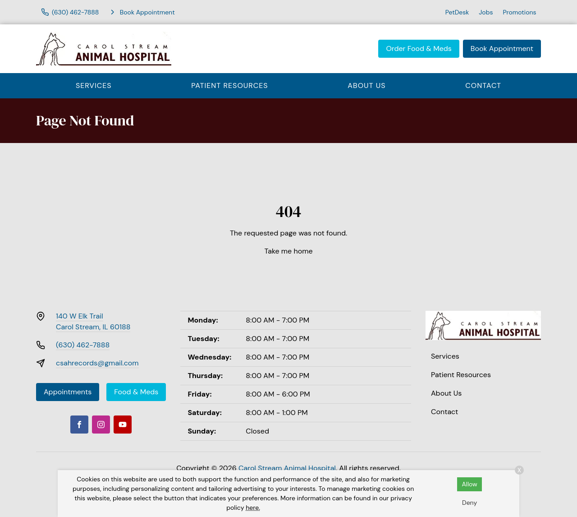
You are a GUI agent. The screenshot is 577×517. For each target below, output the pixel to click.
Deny (469, 503)
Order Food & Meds (418, 48)
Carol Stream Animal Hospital (287, 468)
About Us (366, 85)
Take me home (289, 251)
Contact (483, 85)
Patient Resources (229, 85)
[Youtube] (123, 424)
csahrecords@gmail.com (97, 363)
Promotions (519, 12)
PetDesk (457, 12)
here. (253, 507)
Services (94, 85)
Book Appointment (502, 48)
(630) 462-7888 (83, 345)
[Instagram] (101, 424)
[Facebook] (79, 424)
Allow (469, 484)
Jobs (486, 12)
